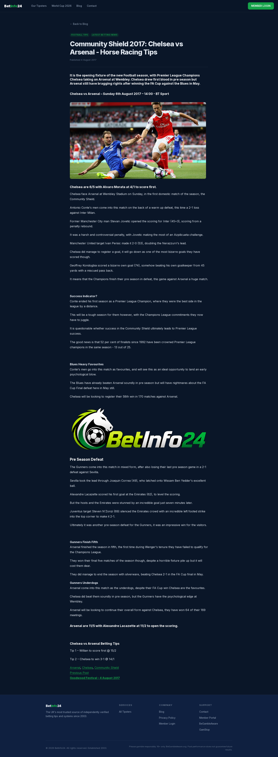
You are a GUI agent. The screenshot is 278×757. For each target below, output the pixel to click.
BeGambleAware (208, 723)
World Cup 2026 (61, 5)
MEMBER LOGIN (261, 5)
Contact (92, 5)
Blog (79, 5)
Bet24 (13, 6)
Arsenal (75, 667)
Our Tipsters (39, 5)
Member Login (167, 723)
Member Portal (207, 717)
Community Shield (106, 667)
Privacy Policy (167, 717)
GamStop (204, 729)
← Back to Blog (79, 23)
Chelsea (87, 667)
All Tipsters (125, 711)
